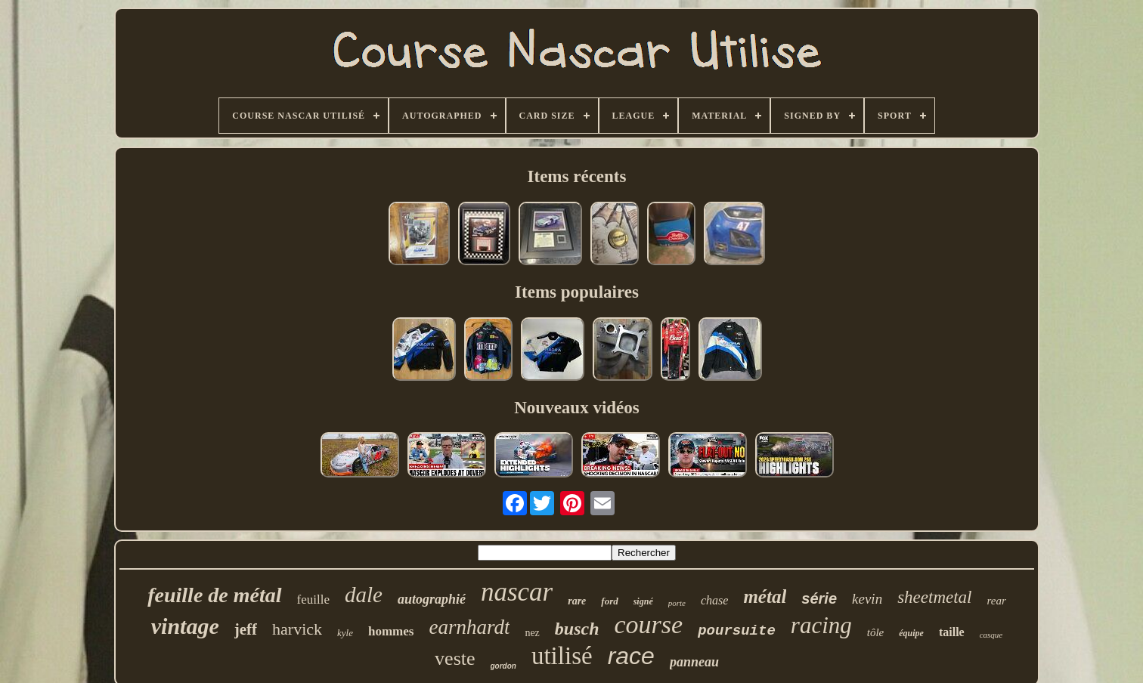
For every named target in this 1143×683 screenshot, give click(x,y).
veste (455, 658)
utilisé (562, 655)
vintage (185, 625)
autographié (432, 599)
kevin (867, 599)
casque (991, 634)
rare (577, 601)
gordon (503, 666)
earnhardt (469, 627)
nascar (517, 592)
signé (643, 601)
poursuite (737, 631)
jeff (245, 629)
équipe (911, 633)
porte (677, 602)
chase (714, 600)
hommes (391, 631)
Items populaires (577, 292)
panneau (694, 661)
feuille (313, 599)
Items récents (577, 176)
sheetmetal (934, 597)
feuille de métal (214, 595)
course (649, 624)
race (631, 655)
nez (532, 632)
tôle (875, 632)
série (819, 598)
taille (952, 632)
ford (609, 601)
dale (364, 595)
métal (764, 596)
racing (821, 625)
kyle (345, 632)
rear (996, 601)
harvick (297, 629)
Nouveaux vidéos (577, 407)
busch (577, 628)
